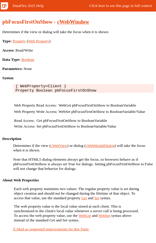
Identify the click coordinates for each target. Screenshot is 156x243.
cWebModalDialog (100, 147)
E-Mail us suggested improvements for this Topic (51, 231)
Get (84, 200)
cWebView (58, 147)
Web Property (38, 41)
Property (19, 41)
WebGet (84, 217)
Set (96, 200)
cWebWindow (73, 22)
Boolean (27, 59)
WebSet (104, 217)
